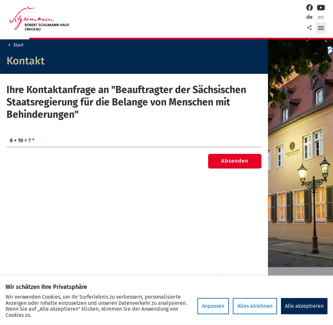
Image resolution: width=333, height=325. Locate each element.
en (321, 17)
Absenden (234, 160)
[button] (321, 28)
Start (18, 45)
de (309, 17)
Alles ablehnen (255, 306)
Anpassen (213, 306)
